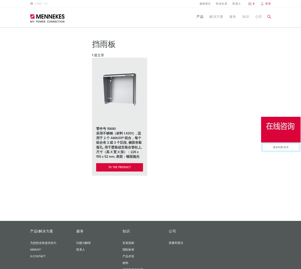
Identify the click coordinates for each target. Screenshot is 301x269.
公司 (258, 16)
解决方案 (216, 16)
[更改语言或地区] (38, 4)
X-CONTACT (38, 256)
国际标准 (128, 249)
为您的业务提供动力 (43, 243)
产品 (199, 16)
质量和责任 (176, 243)
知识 (245, 16)
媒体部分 (205, 4)
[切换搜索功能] (269, 16)
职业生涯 (221, 4)
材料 (125, 263)
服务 (232, 16)
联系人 (236, 4)
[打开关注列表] (251, 4)
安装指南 (128, 243)
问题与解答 (83, 243)
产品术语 (128, 256)
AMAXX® (35, 249)
